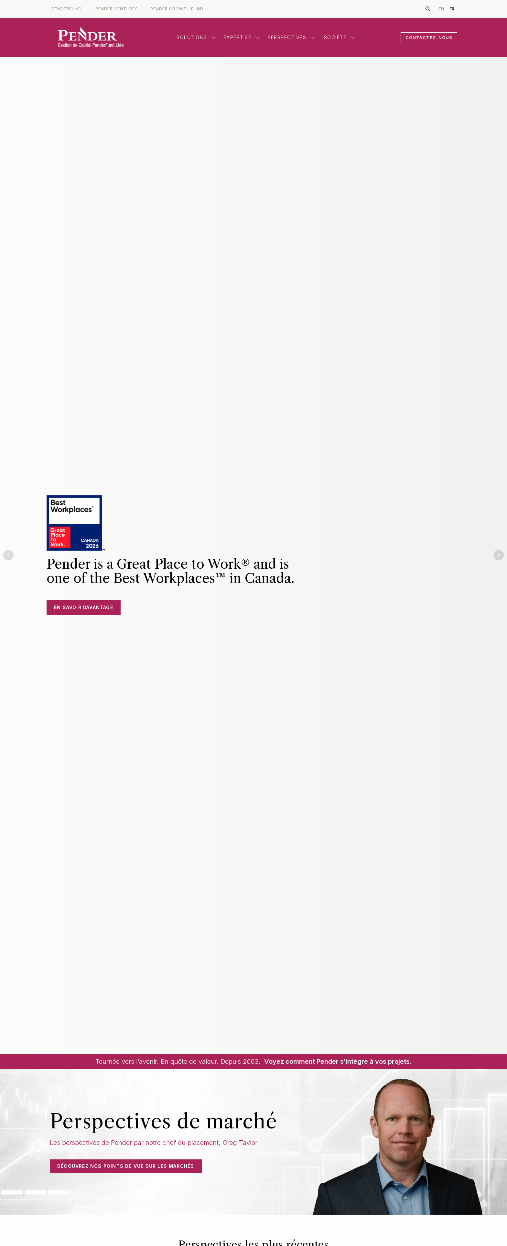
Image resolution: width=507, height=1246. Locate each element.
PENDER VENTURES (116, 9)
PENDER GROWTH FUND (176, 9)
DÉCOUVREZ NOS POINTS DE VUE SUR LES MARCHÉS (125, 1166)
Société (338, 37)
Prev (8, 555)
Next (498, 555)
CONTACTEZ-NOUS (429, 37)
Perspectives (291, 37)
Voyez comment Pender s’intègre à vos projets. (338, 1061)
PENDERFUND (67, 9)
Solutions (196, 37)
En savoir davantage (83, 607)
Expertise (241, 37)
